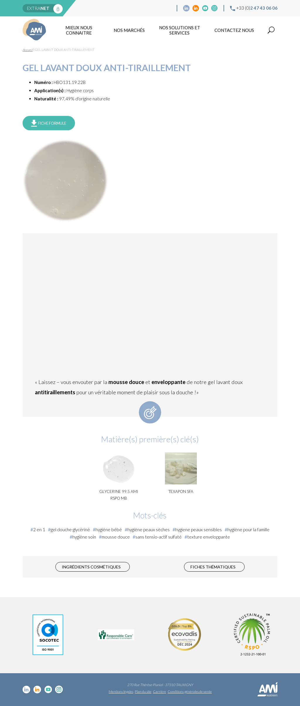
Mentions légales (121, 691)
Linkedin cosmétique (186, 8)
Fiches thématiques (213, 566)
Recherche (271, 30)
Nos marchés (129, 30)
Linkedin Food (195, 8)
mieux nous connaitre (78, 30)
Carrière (159, 691)
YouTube (205, 8)
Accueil (28, 50)
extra (38, 8)
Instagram (214, 8)
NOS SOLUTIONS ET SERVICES (179, 30)
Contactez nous (234, 30)
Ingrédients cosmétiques (91, 566)
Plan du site (143, 691)
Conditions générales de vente (190, 691)
